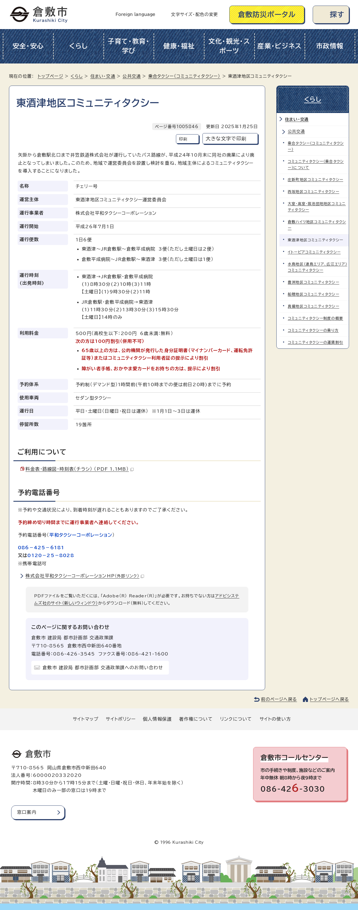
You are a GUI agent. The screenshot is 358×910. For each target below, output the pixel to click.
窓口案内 (26, 812)
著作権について (196, 719)
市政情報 (330, 46)
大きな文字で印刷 (226, 138)
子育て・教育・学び (129, 46)
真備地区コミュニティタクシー (313, 306)
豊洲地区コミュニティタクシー (313, 282)
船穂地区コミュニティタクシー (313, 294)
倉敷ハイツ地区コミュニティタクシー (317, 225)
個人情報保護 (157, 719)
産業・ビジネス (279, 46)
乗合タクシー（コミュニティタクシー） (184, 76)
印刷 (183, 139)
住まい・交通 (102, 76)
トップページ (50, 76)
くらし (78, 46)
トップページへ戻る (329, 699)
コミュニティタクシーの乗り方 (313, 330)
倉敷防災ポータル (267, 14)
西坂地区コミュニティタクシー (313, 192)
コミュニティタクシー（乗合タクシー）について (316, 164)
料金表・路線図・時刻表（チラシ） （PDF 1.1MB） (79, 469)
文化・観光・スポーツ (229, 46)
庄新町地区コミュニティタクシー (315, 179)
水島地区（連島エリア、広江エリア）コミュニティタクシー (317, 267)
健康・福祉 (179, 46)
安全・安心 (28, 46)
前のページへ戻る (279, 699)
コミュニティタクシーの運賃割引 (315, 342)
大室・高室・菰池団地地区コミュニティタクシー (317, 207)
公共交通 (132, 76)
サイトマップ (85, 719)
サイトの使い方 (275, 719)
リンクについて (236, 719)
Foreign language (135, 14)
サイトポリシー (120, 719)
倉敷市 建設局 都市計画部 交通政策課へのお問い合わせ (103, 667)
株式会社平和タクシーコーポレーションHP (84, 576)
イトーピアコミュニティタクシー (314, 252)
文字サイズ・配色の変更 (194, 14)
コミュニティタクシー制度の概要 (315, 318)
